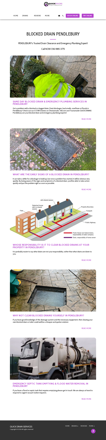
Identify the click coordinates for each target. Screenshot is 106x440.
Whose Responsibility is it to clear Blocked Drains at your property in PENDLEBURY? (51, 246)
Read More (86, 119)
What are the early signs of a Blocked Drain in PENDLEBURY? (51, 174)
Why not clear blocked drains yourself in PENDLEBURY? (48, 315)
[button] (26, 15)
